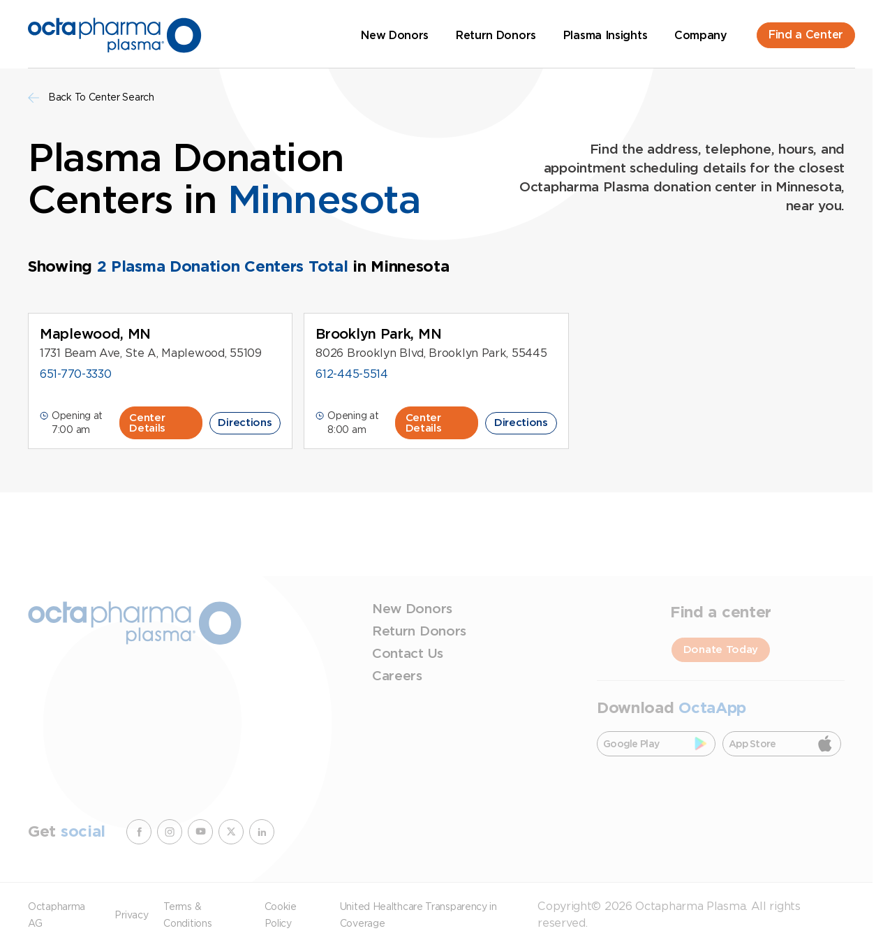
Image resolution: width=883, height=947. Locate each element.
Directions (245, 422)
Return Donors (496, 35)
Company (700, 35)
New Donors (395, 35)
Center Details (147, 422)
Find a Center (806, 34)
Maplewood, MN (95, 333)
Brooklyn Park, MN (378, 333)
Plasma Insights (605, 35)
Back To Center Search (91, 97)
